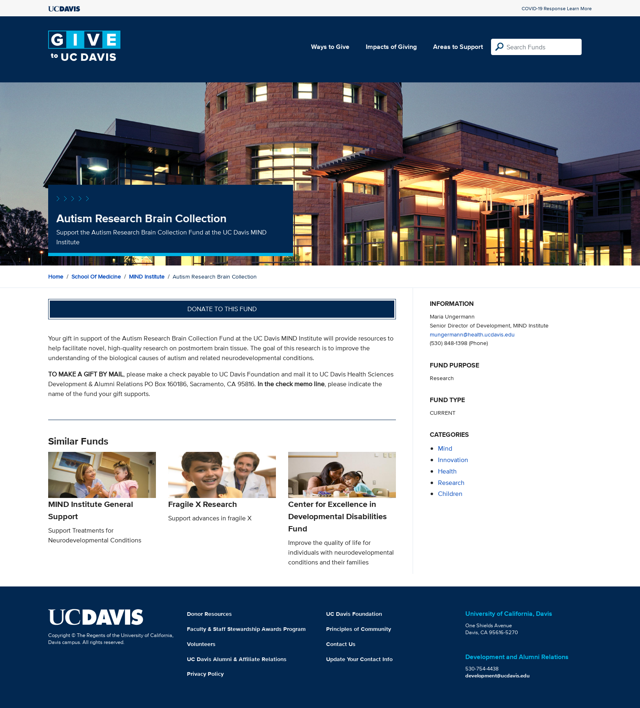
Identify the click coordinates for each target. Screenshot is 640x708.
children (450, 493)
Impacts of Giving (391, 46)
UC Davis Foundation (354, 614)
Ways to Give (330, 46)
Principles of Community (358, 629)
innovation (453, 460)
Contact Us (341, 644)
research (451, 482)
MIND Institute (146, 276)
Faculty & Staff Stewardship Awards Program (246, 629)
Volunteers (201, 644)
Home (55, 276)
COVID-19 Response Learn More (557, 8)
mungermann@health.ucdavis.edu (472, 334)
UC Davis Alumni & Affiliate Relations (237, 659)
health (447, 471)
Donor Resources (209, 614)
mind (445, 448)
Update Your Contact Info (359, 659)
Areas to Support (458, 46)
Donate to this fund (222, 309)
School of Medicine (96, 276)
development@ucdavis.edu (497, 675)
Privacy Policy (205, 674)
